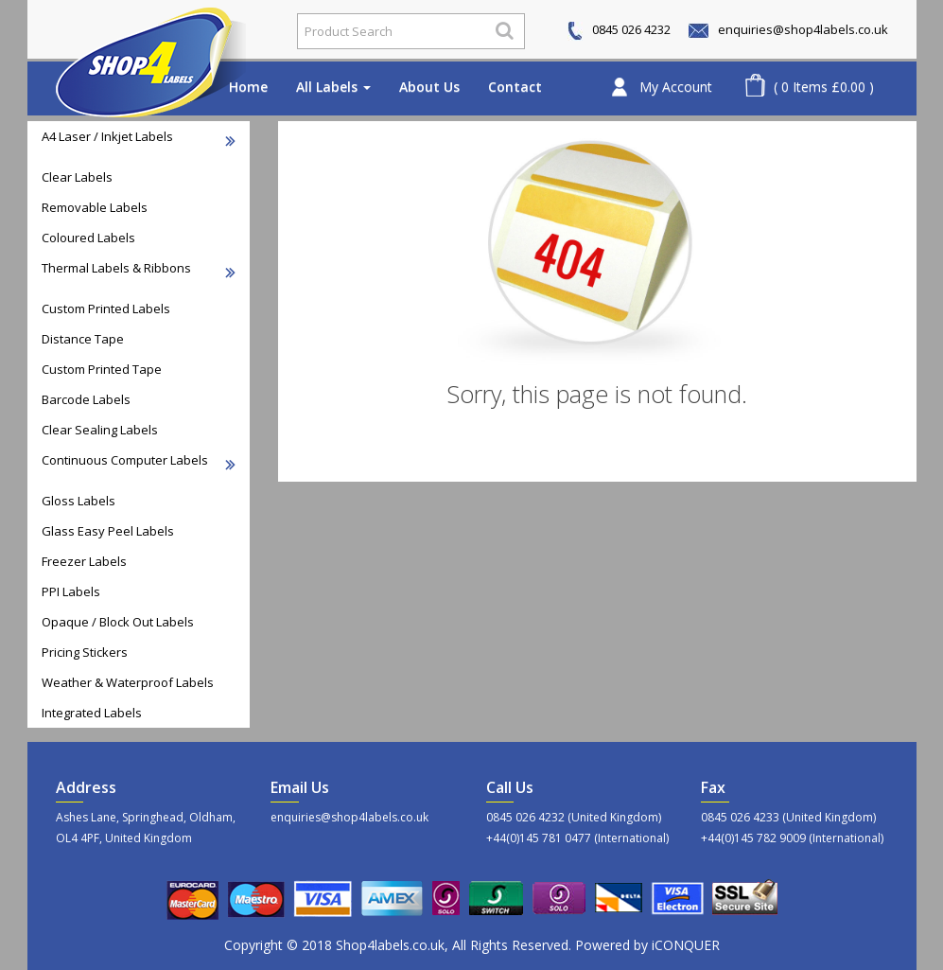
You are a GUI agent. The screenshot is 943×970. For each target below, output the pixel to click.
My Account (675, 87)
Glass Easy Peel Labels (108, 530)
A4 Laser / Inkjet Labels (139, 137)
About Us (429, 87)
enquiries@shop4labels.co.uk (788, 29)
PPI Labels (71, 591)
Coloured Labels (88, 237)
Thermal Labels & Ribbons (139, 268)
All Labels (333, 87)
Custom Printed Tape (102, 369)
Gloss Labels (78, 500)
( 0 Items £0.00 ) (824, 87)
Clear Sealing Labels (100, 429)
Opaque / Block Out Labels (118, 621)
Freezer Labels (84, 561)
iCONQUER (686, 945)
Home (248, 87)
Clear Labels (77, 176)
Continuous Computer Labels (139, 460)
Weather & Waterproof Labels (128, 682)
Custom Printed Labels (106, 308)
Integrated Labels (92, 712)
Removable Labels (95, 207)
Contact (515, 87)
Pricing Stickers (85, 652)
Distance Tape (83, 338)
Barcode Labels (86, 399)
